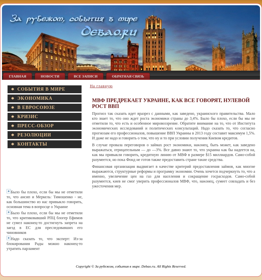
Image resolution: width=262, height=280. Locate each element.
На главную (101, 86)
